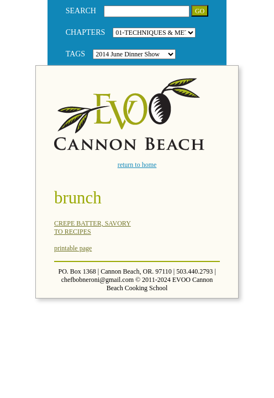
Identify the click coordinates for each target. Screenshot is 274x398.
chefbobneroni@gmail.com (97, 280)
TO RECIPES (72, 231)
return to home (137, 165)
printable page (73, 248)
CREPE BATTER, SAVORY (92, 223)
